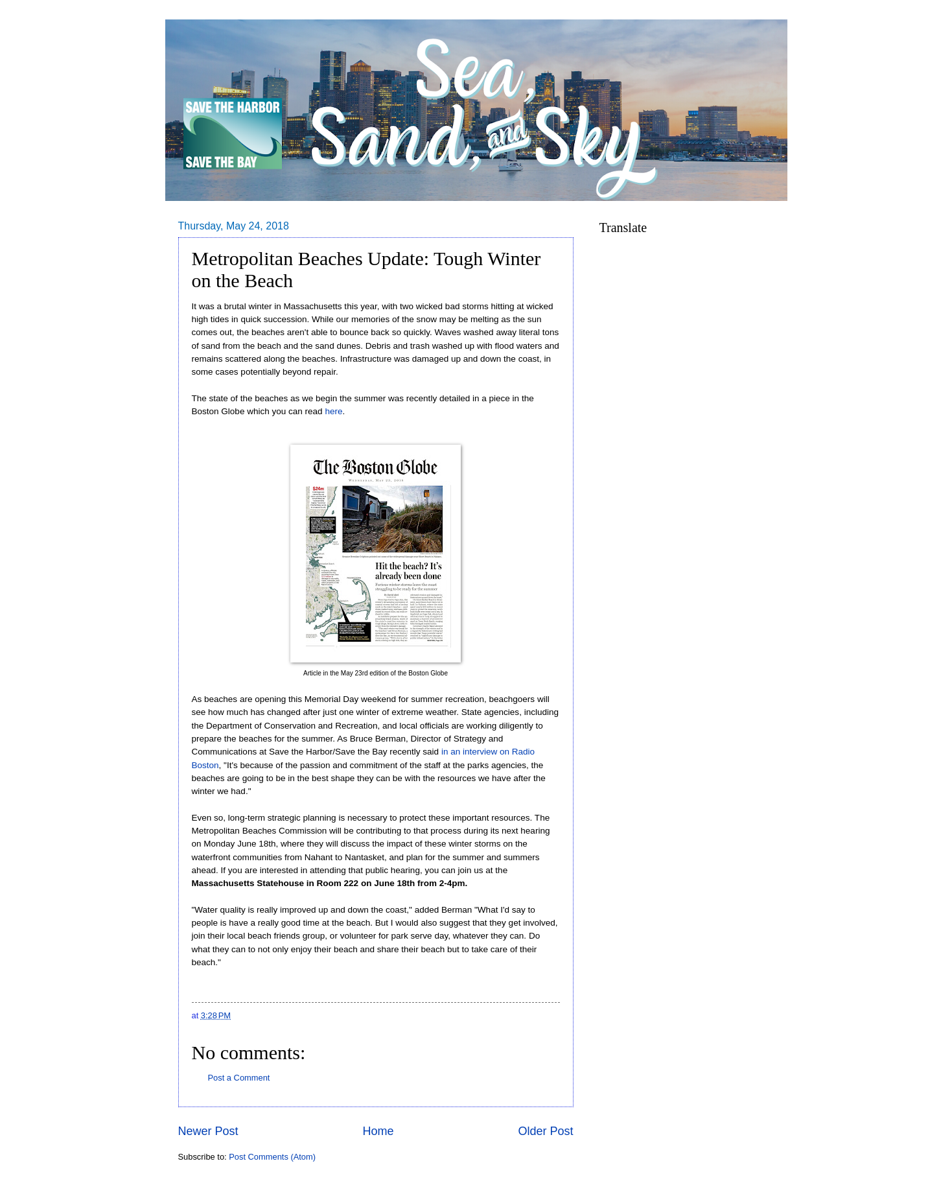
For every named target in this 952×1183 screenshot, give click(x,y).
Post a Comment (239, 1078)
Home (377, 1131)
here (333, 411)
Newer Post (208, 1131)
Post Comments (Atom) (272, 1157)
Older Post (545, 1131)
